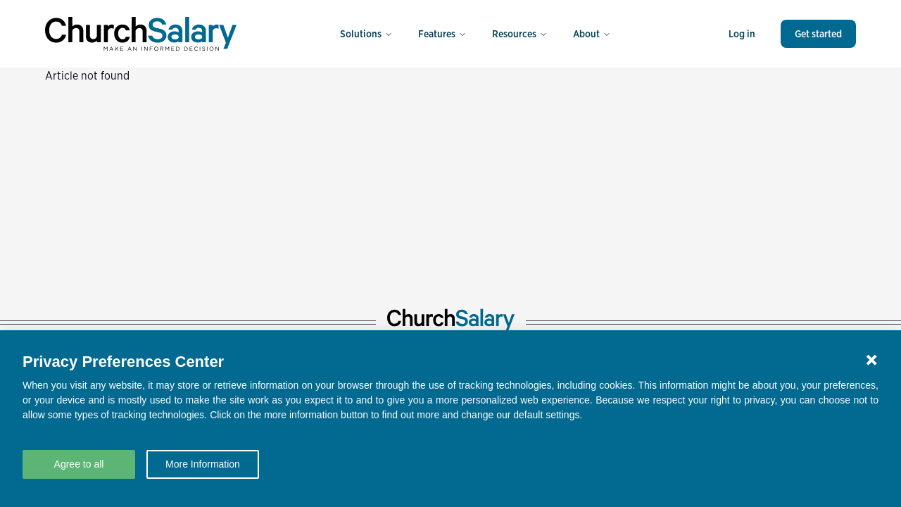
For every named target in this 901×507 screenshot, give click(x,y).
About (592, 33)
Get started (818, 33)
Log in (742, 33)
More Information (202, 464)
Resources (520, 33)
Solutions (366, 33)
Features (442, 33)
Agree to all (79, 464)
